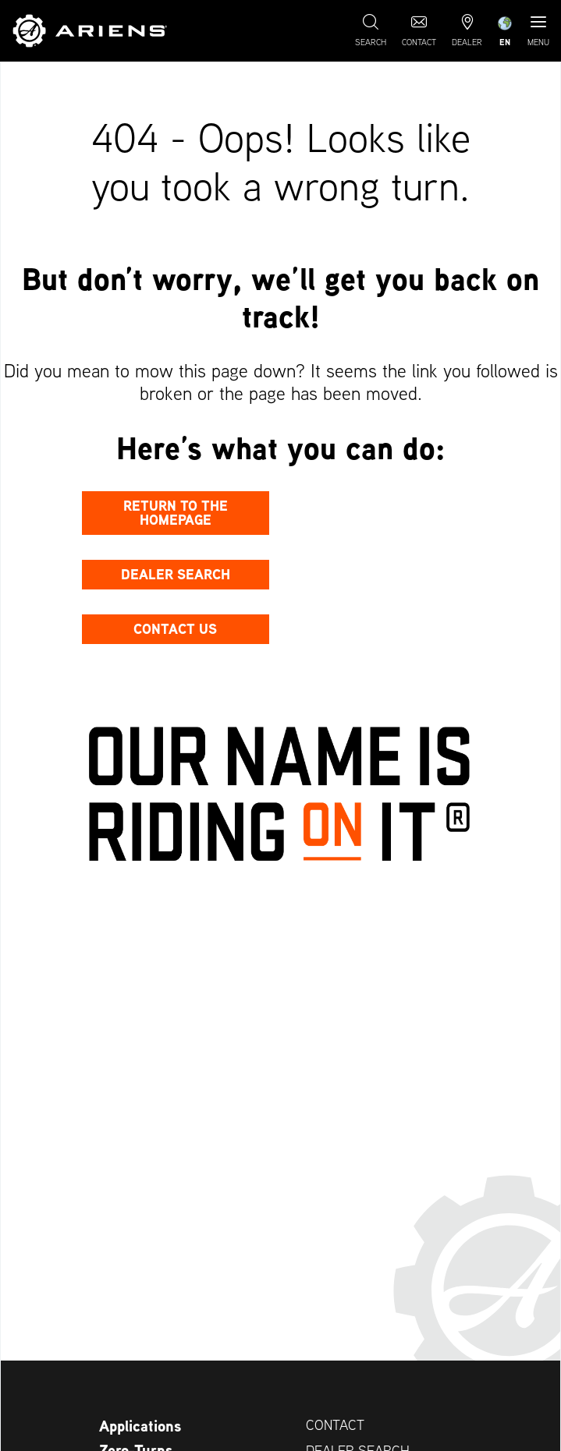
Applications (140, 1426)
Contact (335, 1425)
